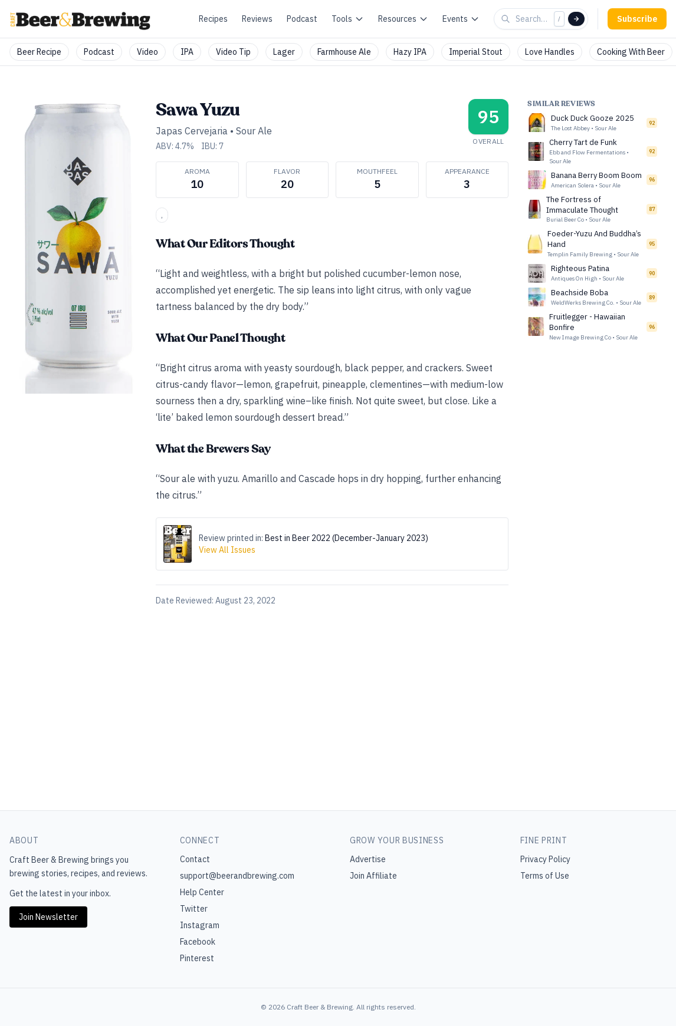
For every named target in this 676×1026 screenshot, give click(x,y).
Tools (348, 19)
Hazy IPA (409, 52)
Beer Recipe (39, 52)
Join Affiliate (373, 875)
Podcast (302, 19)
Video (147, 52)
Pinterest (197, 958)
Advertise (368, 859)
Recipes (213, 19)
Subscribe (637, 19)
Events (461, 19)
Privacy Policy (545, 859)
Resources (403, 19)
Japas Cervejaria (192, 131)
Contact (195, 859)
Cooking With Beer (631, 52)
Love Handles (550, 52)
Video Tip (233, 52)
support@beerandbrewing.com (237, 875)
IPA (187, 52)
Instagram (199, 925)
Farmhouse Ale (344, 52)
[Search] (576, 19)
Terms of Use (544, 875)
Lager (284, 52)
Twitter (194, 908)
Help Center (202, 892)
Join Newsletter (48, 917)
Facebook (197, 941)
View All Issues (227, 550)
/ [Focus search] (559, 18)
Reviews (257, 19)
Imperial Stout (476, 52)
